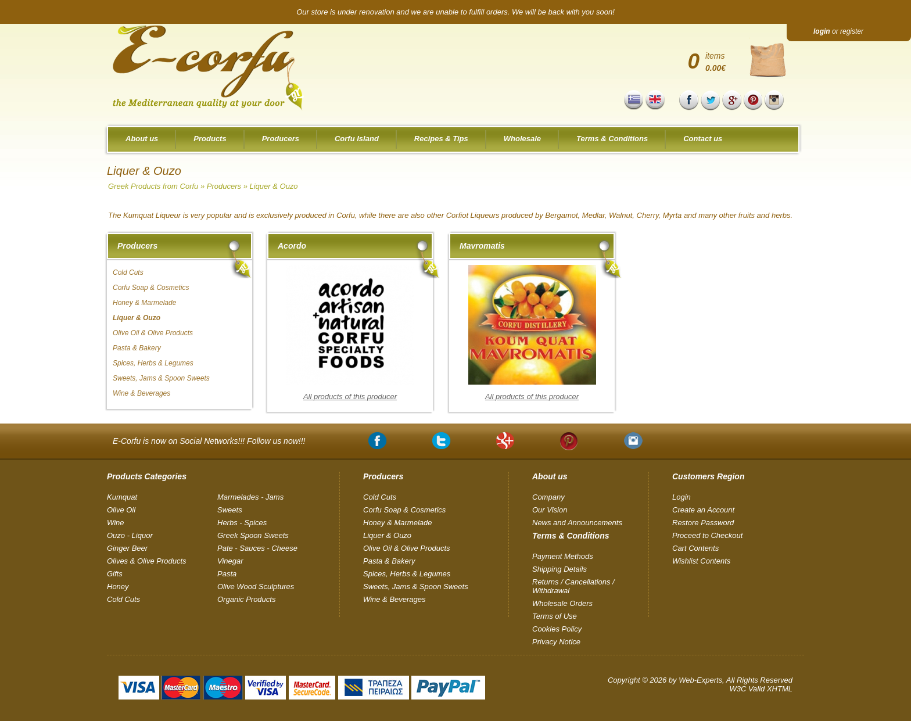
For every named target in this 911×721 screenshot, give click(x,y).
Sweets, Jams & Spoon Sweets (161, 378)
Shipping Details (559, 569)
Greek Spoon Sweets (253, 535)
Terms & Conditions (612, 138)
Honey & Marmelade (144, 303)
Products (209, 138)
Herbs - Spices (242, 522)
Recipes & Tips (441, 138)
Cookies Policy (557, 629)
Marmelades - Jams (250, 497)
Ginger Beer (127, 548)
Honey (118, 586)
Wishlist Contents (701, 561)
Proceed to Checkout (707, 535)
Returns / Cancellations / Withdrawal (573, 586)
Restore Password (703, 522)
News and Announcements (577, 522)
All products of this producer (350, 396)
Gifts (115, 573)
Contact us (702, 138)
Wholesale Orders (562, 603)
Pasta (226, 573)
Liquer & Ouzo (273, 186)
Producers (280, 138)
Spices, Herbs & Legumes (153, 363)
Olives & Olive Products (146, 561)
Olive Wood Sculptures (255, 586)
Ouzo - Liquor (130, 535)
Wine (115, 522)
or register (838, 31)
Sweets (229, 509)
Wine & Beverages (141, 393)
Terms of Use (554, 616)
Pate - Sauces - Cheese (257, 548)
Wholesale (522, 138)
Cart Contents (695, 548)
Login (681, 497)
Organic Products (246, 599)
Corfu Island (357, 138)
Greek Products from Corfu (153, 186)
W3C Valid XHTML (760, 688)
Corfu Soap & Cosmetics (151, 288)
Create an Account (703, 509)
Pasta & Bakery (137, 348)
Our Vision (549, 509)
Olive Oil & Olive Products (153, 333)
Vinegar (230, 561)
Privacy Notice (556, 641)
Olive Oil (121, 509)
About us (141, 138)
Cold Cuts (128, 272)
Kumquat (122, 497)
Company (548, 497)
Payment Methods (562, 556)
